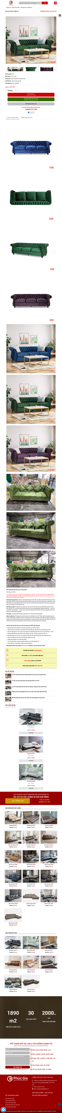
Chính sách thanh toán (10, 1106)
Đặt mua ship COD (31, 104)
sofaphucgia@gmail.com (43, 1088)
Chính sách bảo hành (10, 1100)
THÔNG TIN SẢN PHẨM (12, 117)
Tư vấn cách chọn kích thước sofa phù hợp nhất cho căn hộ (25, 680)
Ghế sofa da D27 (31, 753)
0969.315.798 (31, 109)
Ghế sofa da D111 (31, 725)
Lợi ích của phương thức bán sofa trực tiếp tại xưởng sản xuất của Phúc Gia (29, 686)
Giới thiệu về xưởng (9, 1098)
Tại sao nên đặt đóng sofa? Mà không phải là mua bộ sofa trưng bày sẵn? (29, 674)
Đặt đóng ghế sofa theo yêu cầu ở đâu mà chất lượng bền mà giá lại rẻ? (28, 697)
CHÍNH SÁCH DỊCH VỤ (26, 117)
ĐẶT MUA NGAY (31, 94)
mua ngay (31, 732)
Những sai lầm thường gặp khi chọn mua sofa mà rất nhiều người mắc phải (29, 691)
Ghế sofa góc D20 (31, 781)
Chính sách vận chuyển (10, 1102)
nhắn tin (32, 112)
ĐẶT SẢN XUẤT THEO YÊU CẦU (31, 99)
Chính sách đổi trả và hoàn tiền (12, 1104)
